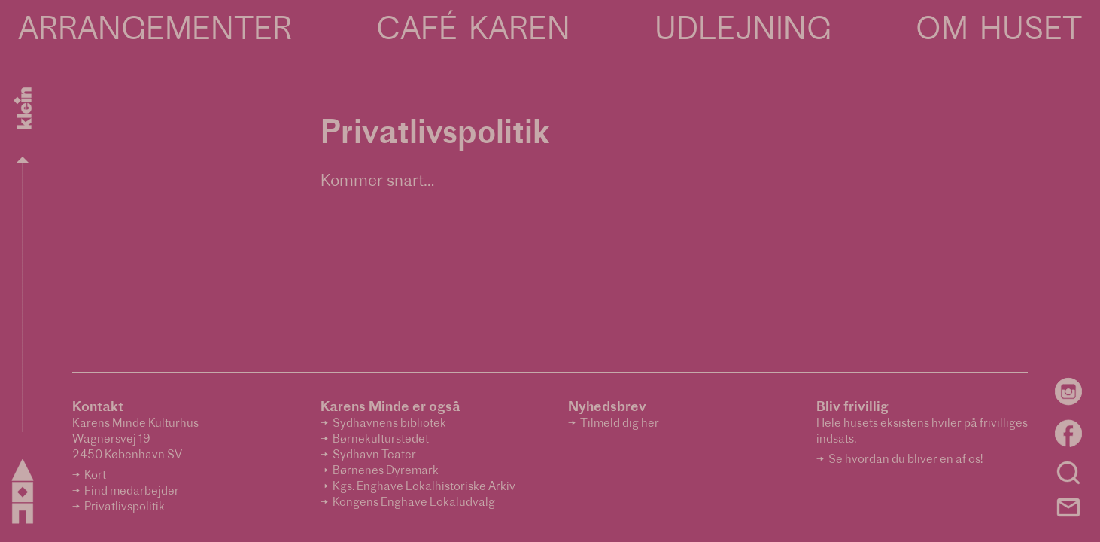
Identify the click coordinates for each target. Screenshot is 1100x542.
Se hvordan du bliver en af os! (905, 460)
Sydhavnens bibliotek (389, 424)
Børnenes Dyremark (386, 471)
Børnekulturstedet (381, 440)
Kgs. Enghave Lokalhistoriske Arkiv (424, 487)
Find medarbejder (131, 492)
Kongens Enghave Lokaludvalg (414, 503)
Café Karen (473, 32)
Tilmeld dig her (619, 424)
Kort (95, 476)
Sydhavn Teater (374, 455)
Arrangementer (155, 32)
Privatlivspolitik (124, 507)
